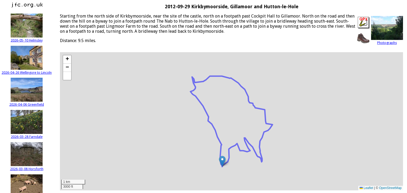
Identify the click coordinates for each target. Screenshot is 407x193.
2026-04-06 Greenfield (26, 102)
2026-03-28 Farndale (27, 135)
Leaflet (366, 188)
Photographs (387, 41)
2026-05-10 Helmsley (27, 38)
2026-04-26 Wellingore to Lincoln (27, 71)
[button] (222, 161)
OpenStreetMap (390, 188)
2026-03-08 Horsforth (26, 167)
